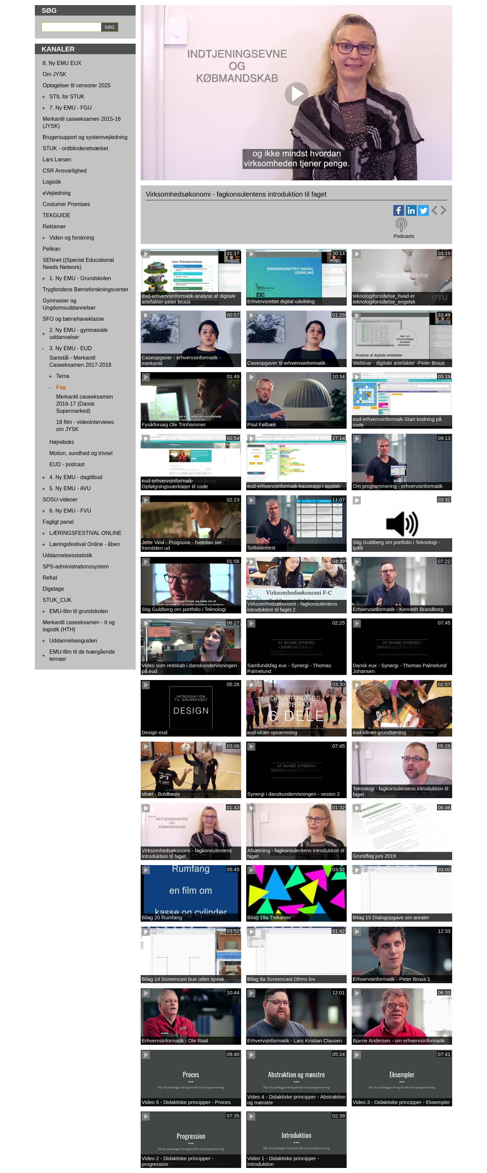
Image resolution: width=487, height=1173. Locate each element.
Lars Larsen (57, 159)
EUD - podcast (67, 464)
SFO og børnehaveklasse (73, 319)
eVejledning (57, 193)
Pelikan (51, 249)
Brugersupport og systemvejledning (85, 137)
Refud (50, 578)
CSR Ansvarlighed (65, 171)
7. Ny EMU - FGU (70, 108)
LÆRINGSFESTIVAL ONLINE (85, 533)
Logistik (52, 182)
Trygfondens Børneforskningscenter (86, 289)
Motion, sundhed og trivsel (81, 453)
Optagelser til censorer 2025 (77, 85)
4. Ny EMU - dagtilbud (75, 477)
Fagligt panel (58, 522)
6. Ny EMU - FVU (70, 511)
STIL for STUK (66, 96)
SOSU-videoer (60, 499)
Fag (61, 387)
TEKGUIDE (56, 215)
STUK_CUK (57, 600)
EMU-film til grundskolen (78, 611)
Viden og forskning (71, 238)
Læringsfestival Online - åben (84, 544)
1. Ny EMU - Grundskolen (80, 278)
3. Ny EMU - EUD (70, 348)
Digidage (53, 589)
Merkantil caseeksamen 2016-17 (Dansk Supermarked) (84, 404)
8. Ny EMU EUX (62, 63)
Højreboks (61, 442)
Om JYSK (54, 74)
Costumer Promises (66, 204)
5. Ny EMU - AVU (70, 488)
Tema (62, 376)
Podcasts (403, 236)
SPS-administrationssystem (76, 566)
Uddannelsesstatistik (67, 555)
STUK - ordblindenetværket (75, 148)
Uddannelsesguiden (73, 641)
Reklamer (54, 226)
